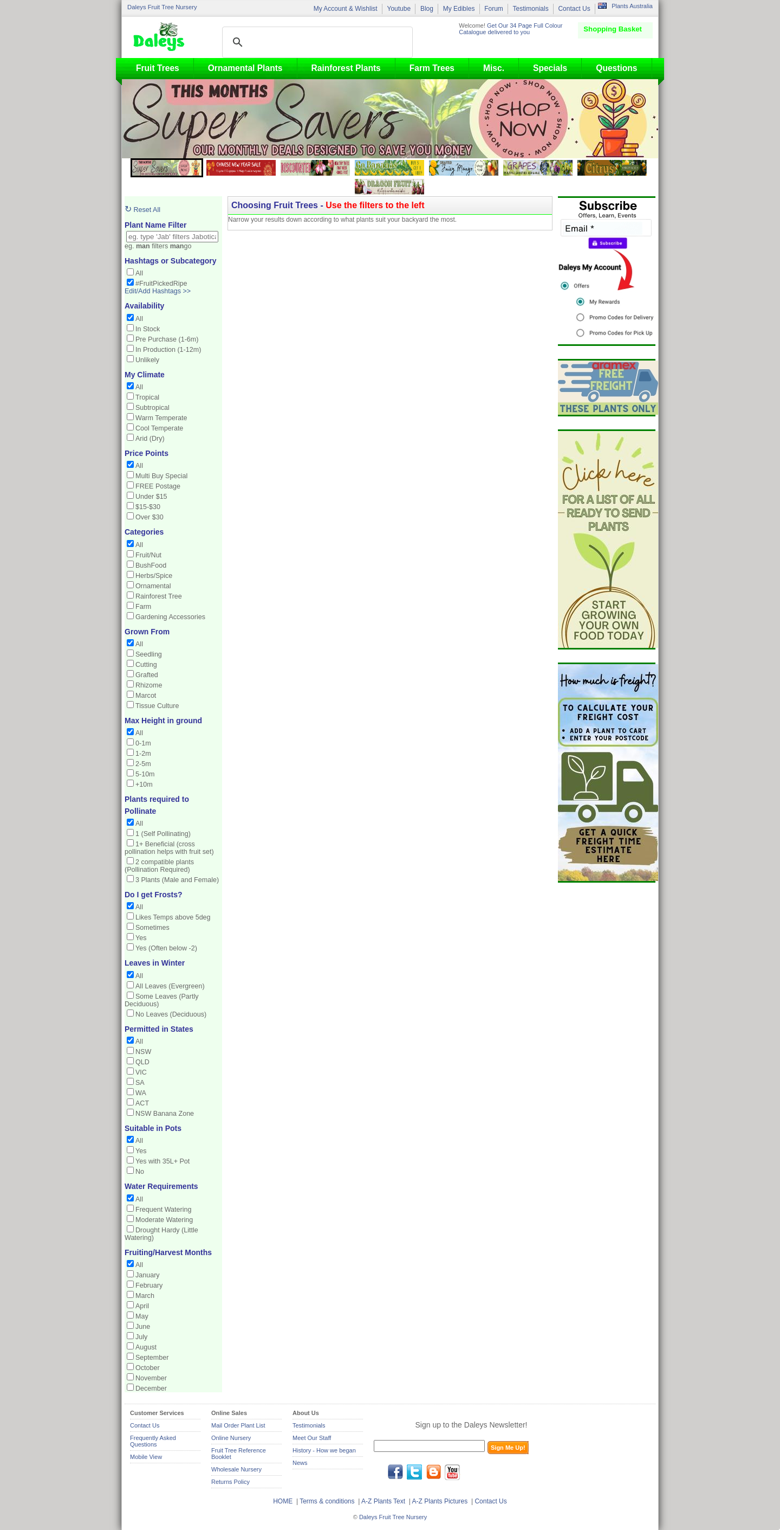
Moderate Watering (164, 1220)
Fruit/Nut (148, 555)
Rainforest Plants (346, 68)
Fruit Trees (157, 68)
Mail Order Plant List (238, 1425)
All (139, 273)
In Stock (147, 329)
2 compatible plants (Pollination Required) (159, 865)
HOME (282, 1501)
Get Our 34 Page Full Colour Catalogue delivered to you (510, 28)
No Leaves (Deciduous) (170, 1014)
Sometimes (152, 927)
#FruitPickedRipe (161, 283)
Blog (426, 8)
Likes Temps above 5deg (173, 917)
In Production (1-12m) (168, 349)
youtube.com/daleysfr (452, 1472)
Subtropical (152, 408)
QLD (142, 1062)
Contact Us (574, 8)
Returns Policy (230, 1481)
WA (140, 1093)
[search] (316, 42)
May (141, 1316)
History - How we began (324, 1450)
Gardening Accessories (170, 617)
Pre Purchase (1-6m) (166, 339)
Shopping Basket (612, 29)
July (141, 1337)
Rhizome (148, 685)
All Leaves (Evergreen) (170, 986)
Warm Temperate (161, 418)
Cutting (146, 664)
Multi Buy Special (161, 476)
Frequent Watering (163, 1209)
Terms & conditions (328, 1501)
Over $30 (149, 517)
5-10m (145, 774)
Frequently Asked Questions (153, 1441)
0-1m (143, 743)
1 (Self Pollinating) (163, 834)
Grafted (146, 675)
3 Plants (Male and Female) (177, 880)
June (142, 1326)
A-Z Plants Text (383, 1501)
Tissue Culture (157, 706)
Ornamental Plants (245, 68)
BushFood (150, 565)
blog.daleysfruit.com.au (433, 1472)
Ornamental (153, 586)
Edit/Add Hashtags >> (158, 291)
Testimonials (531, 8)
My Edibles (459, 8)
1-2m (143, 753)
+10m (144, 784)
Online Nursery (231, 1438)
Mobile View (146, 1457)
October (147, 1368)
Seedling (148, 654)
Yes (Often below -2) (166, 948)
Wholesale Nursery (236, 1469)
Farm (143, 606)
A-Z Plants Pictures (440, 1501)
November (151, 1378)
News (300, 1463)
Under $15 (151, 496)
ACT (142, 1103)
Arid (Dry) (150, 438)
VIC (141, 1072)
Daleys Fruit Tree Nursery (162, 7)
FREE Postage (157, 486)
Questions (616, 68)
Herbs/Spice (153, 576)
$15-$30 (147, 507)
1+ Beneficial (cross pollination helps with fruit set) (169, 848)
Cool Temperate (159, 428)
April (142, 1306)
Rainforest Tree (158, 596)
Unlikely (147, 360)
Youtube (399, 8)
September (151, 1357)
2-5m (143, 764)
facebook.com (395, 1472)
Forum (493, 8)
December (151, 1388)
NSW (143, 1052)
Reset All (142, 210)
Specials (550, 68)
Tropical (147, 397)
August (146, 1347)
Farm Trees (432, 68)
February (148, 1285)
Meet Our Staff (311, 1438)
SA (140, 1083)
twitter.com (414, 1472)
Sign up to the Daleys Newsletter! (471, 1424)
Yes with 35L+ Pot (162, 1161)
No (139, 1171)
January (147, 1275)
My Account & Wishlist (346, 8)
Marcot (145, 695)
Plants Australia (632, 6)
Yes (140, 938)
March (144, 1296)
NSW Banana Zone (164, 1113)
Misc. (493, 68)
